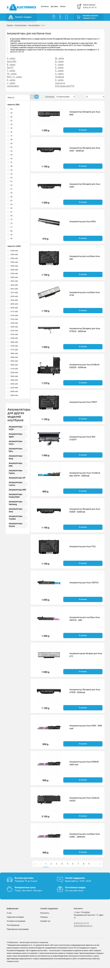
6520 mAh (14, 388)
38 (11, 140)
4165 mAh (14, 319)
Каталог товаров (20, 17)
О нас (9, 913)
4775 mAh (14, 350)
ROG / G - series (14, 77)
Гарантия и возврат (15, 917)
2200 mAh (14, 251)
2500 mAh (14, 254)
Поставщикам (13, 925)
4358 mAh (14, 338)
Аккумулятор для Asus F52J (82, 546)
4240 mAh (14, 323)
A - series (11, 58)
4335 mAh (14, 331)
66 (11, 208)
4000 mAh (14, 304)
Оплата (62, 6)
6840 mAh (14, 391)
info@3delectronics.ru (83, 926)
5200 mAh (14, 373)
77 (11, 227)
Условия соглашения (16, 921)
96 (11, 238)
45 (11, 159)
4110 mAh (14, 312)
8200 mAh (14, 395)
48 (11, 166)
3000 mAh (14, 270)
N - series (59, 61)
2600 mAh (14, 258)
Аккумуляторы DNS (15, 464)
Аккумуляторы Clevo (15, 442)
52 (11, 174)
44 (11, 155)
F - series (11, 70)
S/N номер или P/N (64, 86)
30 (11, 117)
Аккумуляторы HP (17, 478)
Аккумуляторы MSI (17, 490)
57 (11, 189)
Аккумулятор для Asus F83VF (83, 402)
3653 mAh (14, 289)
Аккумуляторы (21, 25)
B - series (11, 64)
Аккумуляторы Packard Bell (15, 495)
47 (11, 162)
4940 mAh (14, 357)
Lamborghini (13, 86)
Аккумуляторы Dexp (15, 457)
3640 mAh (14, 285)
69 (11, 216)
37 (11, 136)
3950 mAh (14, 300)
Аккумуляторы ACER (15, 428)
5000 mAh (14, 365)
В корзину (83, 130)
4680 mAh (14, 342)
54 (11, 178)
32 (11, 121)
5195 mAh (14, 369)
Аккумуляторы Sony (15, 510)
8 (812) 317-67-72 (81, 923)
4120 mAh (14, 315)
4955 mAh (14, 361)
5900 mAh (14, 380)
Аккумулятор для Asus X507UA (84, 582)
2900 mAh (14, 262)
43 (11, 151)
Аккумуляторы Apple (15, 435)
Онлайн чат (45, 921)
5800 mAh (14, 376)
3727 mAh (14, 293)
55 (11, 181)
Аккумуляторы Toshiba (15, 517)
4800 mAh (14, 353)
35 (11, 128)
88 (11, 231)
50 (11, 170)
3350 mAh (14, 274)
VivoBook (59, 77)
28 (11, 109)
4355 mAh (14, 334)
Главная (10, 25)
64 (11, 204)
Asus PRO (11, 61)
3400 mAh (14, 277)
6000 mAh (14, 384)
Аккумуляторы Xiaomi (15, 524)
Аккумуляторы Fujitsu (15, 471)
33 (11, 124)
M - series (59, 58)
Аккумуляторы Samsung (15, 502)
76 (11, 223)
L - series (11, 83)
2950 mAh (14, 266)
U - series (59, 73)
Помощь (44, 917)
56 (11, 185)
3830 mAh (14, 296)
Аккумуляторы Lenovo (15, 483)
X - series (59, 80)
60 (11, 197)
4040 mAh (14, 308)
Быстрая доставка (24, 878)
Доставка (54, 6)
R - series (59, 67)
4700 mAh (14, 346)
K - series (11, 80)
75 (11, 219)
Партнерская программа (18, 929)
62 (11, 200)
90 (11, 235)
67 (11, 212)
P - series (59, 64)
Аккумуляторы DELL (15, 449)
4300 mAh (14, 327)
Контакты (45, 6)
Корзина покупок (90, 15)
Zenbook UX (60, 83)
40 (11, 143)
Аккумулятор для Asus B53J (82, 221)
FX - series (12, 73)
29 (11, 113)
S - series (59, 70)
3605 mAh (14, 281)
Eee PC (10, 67)
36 (11, 132)
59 (11, 193)
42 (11, 147)
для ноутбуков (34, 25)
